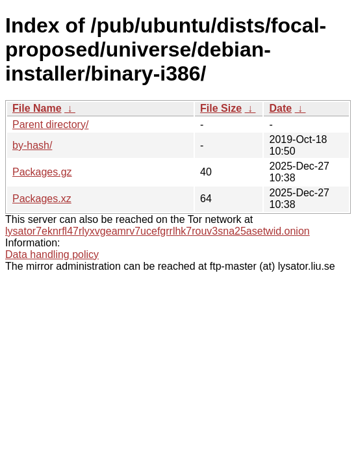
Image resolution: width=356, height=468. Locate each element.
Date (280, 108)
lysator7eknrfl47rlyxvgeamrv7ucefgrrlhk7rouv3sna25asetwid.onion (157, 231)
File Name (37, 108)
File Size (221, 108)
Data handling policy (52, 254)
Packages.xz (41, 198)
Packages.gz (42, 171)
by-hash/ (32, 145)
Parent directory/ (50, 124)
